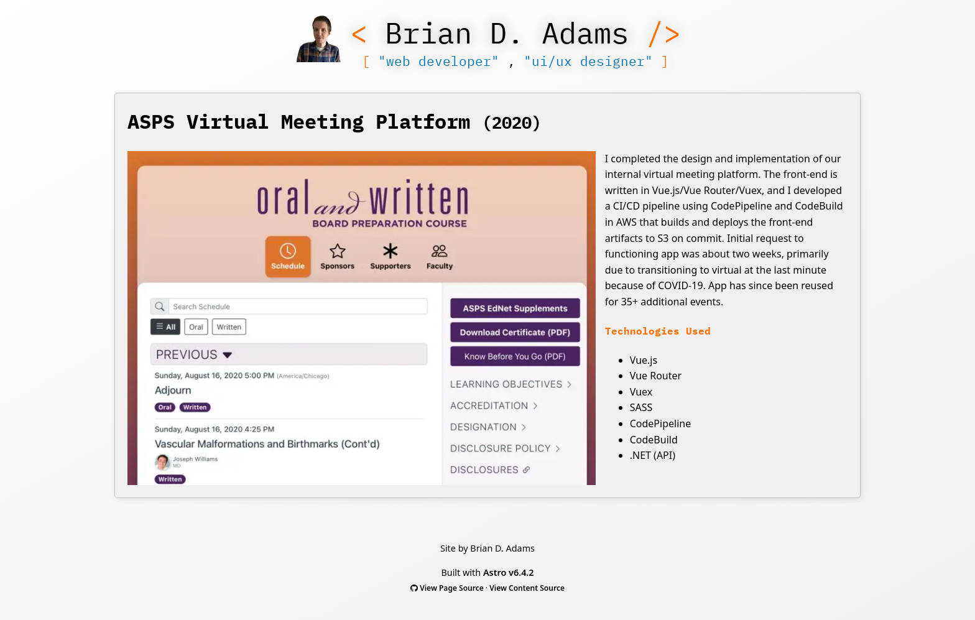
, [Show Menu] (515, 61)
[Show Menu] (319, 41)
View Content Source (527, 588)
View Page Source (452, 588)
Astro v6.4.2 (508, 572)
